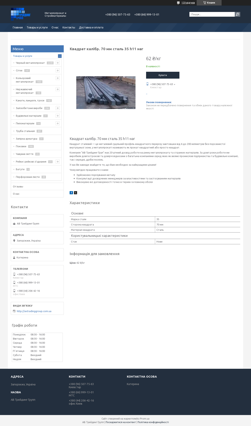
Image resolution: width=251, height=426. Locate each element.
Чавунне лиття (24, 154)
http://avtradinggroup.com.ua (34, 311)
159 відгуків (188, 2)
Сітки (19, 70)
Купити (163, 75)
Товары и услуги (37, 27)
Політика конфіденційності (153, 422)
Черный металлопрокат (30, 62)
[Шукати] (237, 14)
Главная (18, 27)
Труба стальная (25, 131)
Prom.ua (144, 418)
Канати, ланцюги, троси (30, 100)
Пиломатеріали (25, 123)
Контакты (69, 27)
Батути (20, 169)
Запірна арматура (26, 138)
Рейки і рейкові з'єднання (31, 161)
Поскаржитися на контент (121, 422)
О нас (55, 27)
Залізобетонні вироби (29, 108)
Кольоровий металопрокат (25, 80)
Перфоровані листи (28, 176)
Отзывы (18, 186)
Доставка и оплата (91, 27)
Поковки (21, 146)
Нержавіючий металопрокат (25, 91)
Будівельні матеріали (28, 115)
